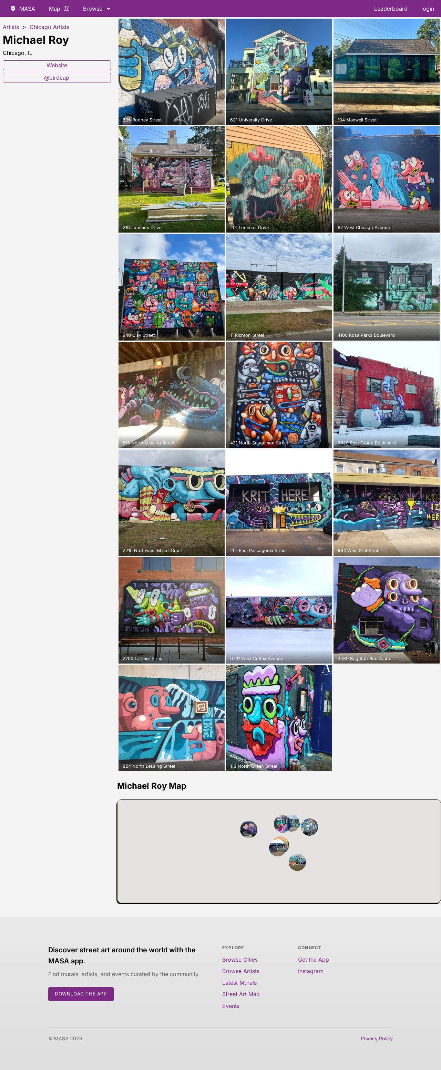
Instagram (311, 971)
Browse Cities (240, 959)
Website (57, 65)
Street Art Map (241, 994)
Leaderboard (391, 8)
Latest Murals (239, 982)
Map (59, 8)
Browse (97, 8)
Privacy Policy (377, 1038)
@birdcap (56, 77)
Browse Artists (240, 971)
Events (230, 1005)
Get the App (313, 959)
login (427, 8)
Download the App (81, 994)
